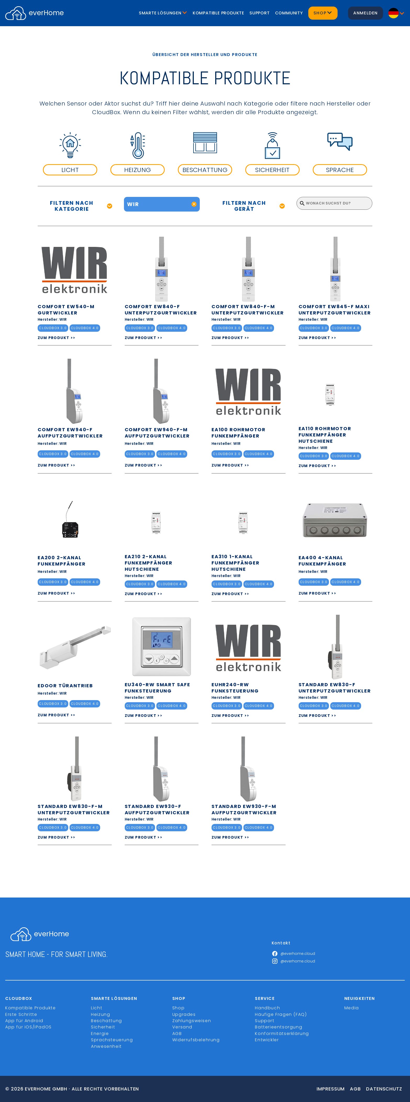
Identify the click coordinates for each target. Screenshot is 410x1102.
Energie (100, 1034)
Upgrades (184, 1014)
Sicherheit (103, 1027)
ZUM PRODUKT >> (57, 338)
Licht (96, 1008)
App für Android (24, 1021)
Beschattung (106, 1021)
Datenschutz (384, 1089)
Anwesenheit (106, 1046)
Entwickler (267, 1040)
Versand (182, 1027)
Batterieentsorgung (278, 1027)
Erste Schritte (21, 1014)
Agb (355, 1089)
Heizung (100, 1014)
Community (289, 13)
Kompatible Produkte (218, 13)
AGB (177, 1034)
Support (259, 13)
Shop (178, 1008)
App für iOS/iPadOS (28, 1027)
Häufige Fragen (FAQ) (281, 1014)
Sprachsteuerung (112, 1040)
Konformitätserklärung (282, 1034)
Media (351, 1008)
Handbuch (267, 1008)
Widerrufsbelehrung (196, 1040)
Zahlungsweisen (191, 1021)
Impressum (331, 1089)
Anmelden (365, 13)
